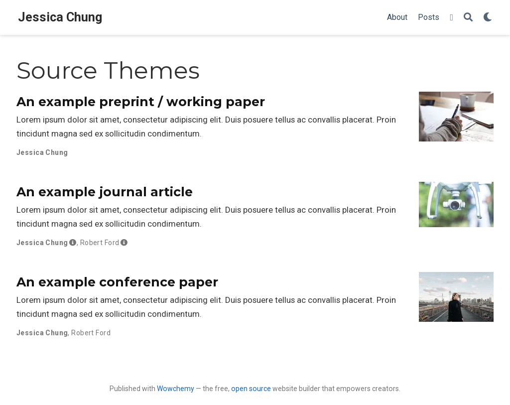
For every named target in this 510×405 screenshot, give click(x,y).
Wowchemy (175, 389)
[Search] (468, 17)
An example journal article (104, 191)
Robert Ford (100, 243)
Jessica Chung (60, 17)
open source (251, 389)
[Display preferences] (487, 17)
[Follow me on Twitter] (451, 17)
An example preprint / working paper (140, 101)
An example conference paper (117, 281)
